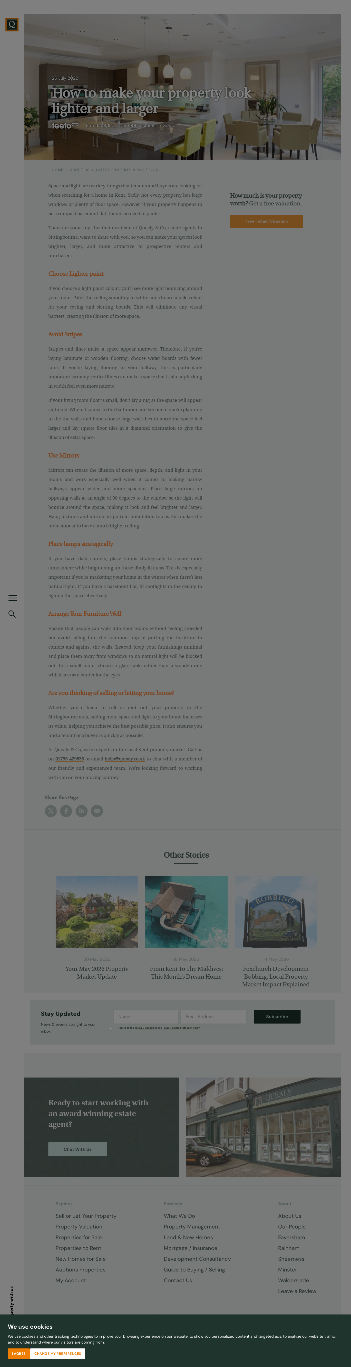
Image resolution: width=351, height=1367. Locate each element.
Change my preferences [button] (57, 1353)
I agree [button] (19, 1353)
